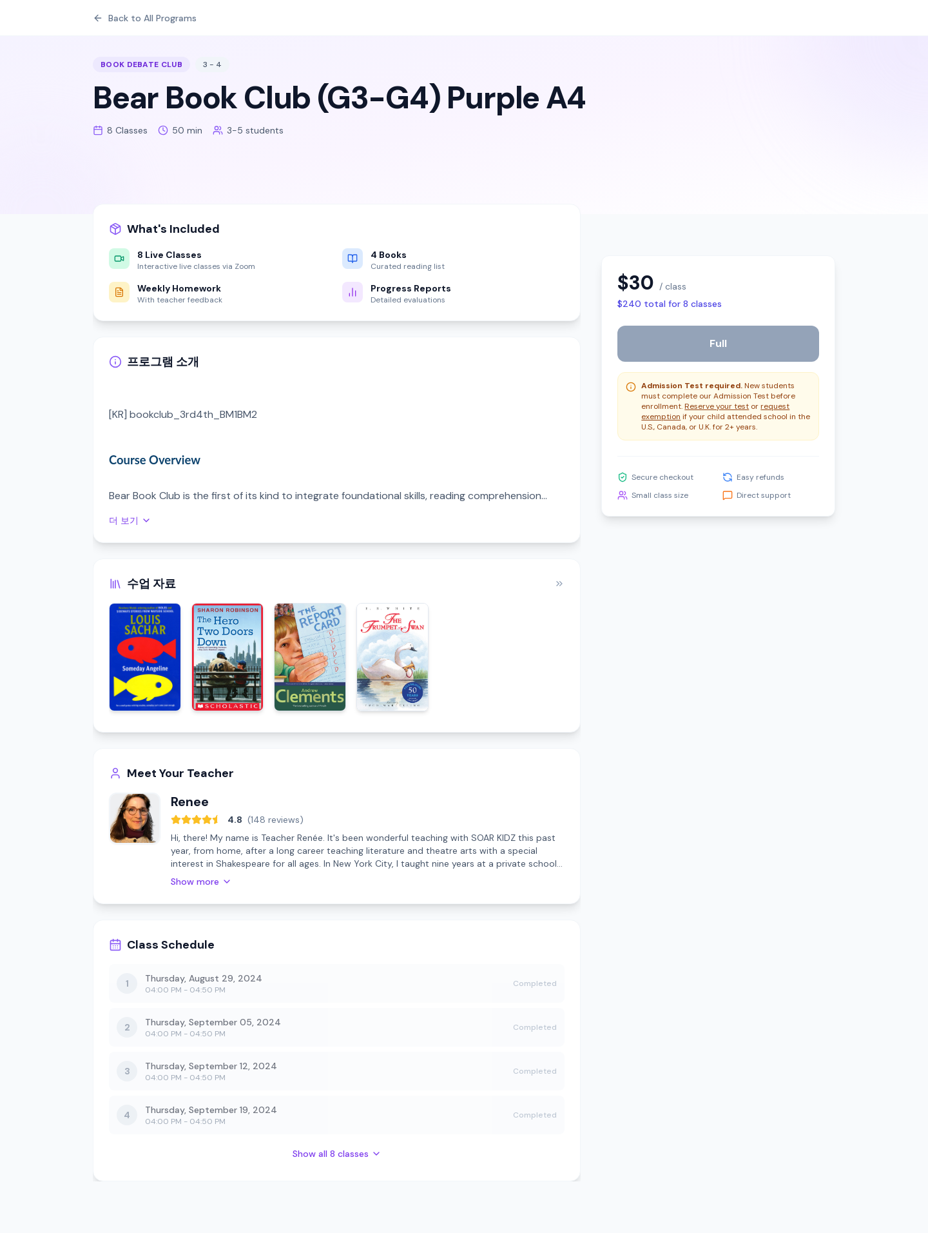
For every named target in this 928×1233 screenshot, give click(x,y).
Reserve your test (716, 406)
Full (718, 343)
